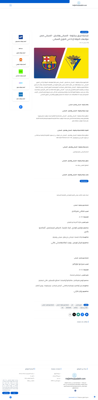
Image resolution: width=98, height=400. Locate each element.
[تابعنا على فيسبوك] (75, 391)
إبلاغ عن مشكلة (4, 1)
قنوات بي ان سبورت (83, 307)
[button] (82, 314)
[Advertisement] (49, 20)
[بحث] (11, 5)
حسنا (14, 392)
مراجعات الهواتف (40, 5)
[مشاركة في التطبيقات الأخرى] (70, 314)
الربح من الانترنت (49, 5)
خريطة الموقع (57, 1)
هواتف (66, 5)
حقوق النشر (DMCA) (48, 1)
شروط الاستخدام (65, 1)
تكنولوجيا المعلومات (59, 5)
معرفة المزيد (6, 392)
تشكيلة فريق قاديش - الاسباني (48, 305)
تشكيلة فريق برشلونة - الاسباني (62, 305)
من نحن (41, 1)
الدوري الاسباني (84, 32)
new (62, 307)
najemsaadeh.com (73, 397)
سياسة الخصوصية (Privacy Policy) (31, 1)
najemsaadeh (68, 307)
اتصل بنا (21, 1)
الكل (72, 305)
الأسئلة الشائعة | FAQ (13, 1)
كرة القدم (75, 307)
